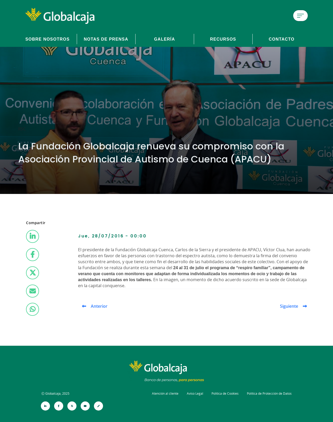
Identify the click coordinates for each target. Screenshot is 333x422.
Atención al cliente (165, 393)
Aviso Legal (195, 393)
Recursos (223, 39)
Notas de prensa (106, 39)
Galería (164, 39)
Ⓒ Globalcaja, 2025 (55, 393)
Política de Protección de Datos (269, 393)
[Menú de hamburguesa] (300, 15)
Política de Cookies (225, 393)
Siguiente (289, 306)
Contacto (281, 39)
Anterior (99, 306)
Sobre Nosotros (47, 39)
